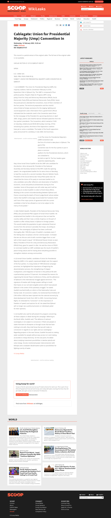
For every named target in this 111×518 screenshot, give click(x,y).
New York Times (84, 165)
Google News (83, 158)
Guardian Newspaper (86, 161)
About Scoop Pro (66, 505)
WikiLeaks (22, 25)
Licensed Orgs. (65, 503)
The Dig (43, 16)
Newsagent (13, 509)
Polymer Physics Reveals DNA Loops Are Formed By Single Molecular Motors (91, 84)
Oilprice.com (83, 153)
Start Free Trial (99, 1)
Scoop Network (40, 505)
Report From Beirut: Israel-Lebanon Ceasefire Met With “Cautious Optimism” (91, 68)
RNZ (95, 78)
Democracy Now (84, 155)
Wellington (33, 16)
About (11, 505)
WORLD (13, 419)
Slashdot (82, 159)
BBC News (83, 167)
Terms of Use (65, 509)
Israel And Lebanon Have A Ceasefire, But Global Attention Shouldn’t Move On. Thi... (91, 75)
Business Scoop (53, 16)
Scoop (15, 16)
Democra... (99, 69)
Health (94, 19)
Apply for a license (66, 507)
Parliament (34, 19)
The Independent (85, 162)
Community (72, 16)
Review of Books (84, 16)
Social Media (39, 503)
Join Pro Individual (22, 394)
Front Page (18, 19)
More (102, 88)
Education (86, 19)
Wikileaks (21, 45)
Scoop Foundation (41, 507)
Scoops (26, 19)
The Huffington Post (85, 170)
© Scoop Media (14, 515)
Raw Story (82, 156)
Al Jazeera (82, 168)
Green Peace (83, 173)
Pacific (63, 16)
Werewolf (23, 16)
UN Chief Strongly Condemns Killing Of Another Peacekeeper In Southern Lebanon (91, 65)
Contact (12, 503)
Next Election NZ (40, 509)
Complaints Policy (40, 511)
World (72, 19)
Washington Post (84, 164)
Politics (42, 19)
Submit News (14, 507)
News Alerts (88, 140)
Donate (12, 511)
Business (57, 19)
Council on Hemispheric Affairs (88, 171)
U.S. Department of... (95, 82)
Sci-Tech (65, 19)
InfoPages (95, 16)
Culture (78, 19)
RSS (81, 88)
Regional (49, 19)
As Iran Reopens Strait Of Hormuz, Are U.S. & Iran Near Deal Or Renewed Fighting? (91, 72)
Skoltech (99, 85)
